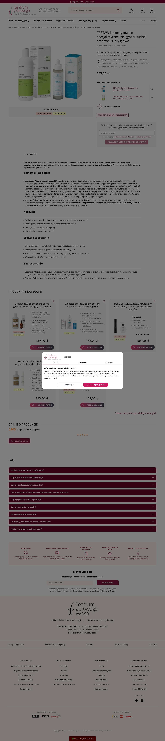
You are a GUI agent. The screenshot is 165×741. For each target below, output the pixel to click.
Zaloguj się (101, 675)
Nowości (63, 671)
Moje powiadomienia (101, 684)
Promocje (63, 666)
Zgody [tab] (55, 362)
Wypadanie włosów (65, 20)
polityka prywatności (25, 675)
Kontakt (153, 20)
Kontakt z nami (25, 689)
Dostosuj (69, 385)
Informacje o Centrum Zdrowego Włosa (26, 666)
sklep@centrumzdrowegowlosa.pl (82, 633)
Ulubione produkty (101, 689)
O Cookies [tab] (109, 362)
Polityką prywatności (107, 591)
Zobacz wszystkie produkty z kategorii (135, 413)
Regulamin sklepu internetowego (26, 671)
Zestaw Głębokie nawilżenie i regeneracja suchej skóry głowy (32, 363)
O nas (142, 20)
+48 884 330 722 (73, 629)
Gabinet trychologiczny (63, 680)
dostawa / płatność (26, 680)
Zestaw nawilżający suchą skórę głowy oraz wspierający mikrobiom (32, 305)
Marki (123, 20)
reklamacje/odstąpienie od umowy (26, 684)
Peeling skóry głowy (88, 20)
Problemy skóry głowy (19, 20)
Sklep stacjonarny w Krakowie (64, 684)
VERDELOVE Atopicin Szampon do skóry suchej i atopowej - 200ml (128, 97)
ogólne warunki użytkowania (124, 137)
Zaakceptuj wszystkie (95, 385)
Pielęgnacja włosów (43, 20)
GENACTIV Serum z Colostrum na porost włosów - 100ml (125, 89)
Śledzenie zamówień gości (101, 671)
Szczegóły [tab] (82, 362)
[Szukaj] (95, 10)
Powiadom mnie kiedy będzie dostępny (126, 142)
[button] (131, 10)
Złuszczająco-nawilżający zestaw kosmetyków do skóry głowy (82, 305)
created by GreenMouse (104, 731)
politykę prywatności (143, 137)
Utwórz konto (101, 680)
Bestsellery (64, 675)
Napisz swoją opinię (19, 441)
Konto (101, 666)
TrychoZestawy (109, 20)
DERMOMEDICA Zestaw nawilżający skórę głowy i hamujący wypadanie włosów (133, 306)
